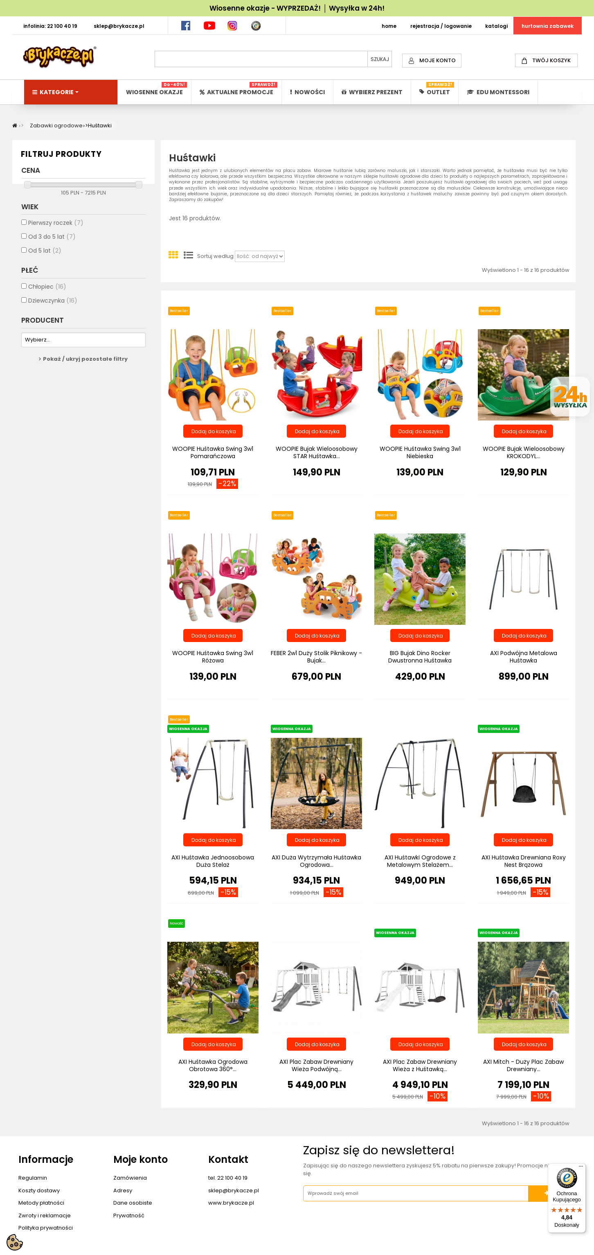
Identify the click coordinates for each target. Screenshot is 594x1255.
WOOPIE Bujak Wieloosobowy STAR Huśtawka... (317, 452)
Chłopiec (47, 292)
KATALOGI (496, 26)
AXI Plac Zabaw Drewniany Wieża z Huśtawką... (420, 1065)
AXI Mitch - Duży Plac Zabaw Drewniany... (523, 1065)
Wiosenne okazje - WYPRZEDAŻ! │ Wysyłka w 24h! (297, 8)
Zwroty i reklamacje (44, 1215)
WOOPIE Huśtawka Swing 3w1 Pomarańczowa (212, 452)
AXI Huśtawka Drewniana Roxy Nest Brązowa (524, 861)
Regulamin (32, 1178)
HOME (389, 26)
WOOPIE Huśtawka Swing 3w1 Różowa (212, 656)
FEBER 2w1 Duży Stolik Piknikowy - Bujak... (316, 656)
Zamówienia (130, 1178)
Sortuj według (215, 256)
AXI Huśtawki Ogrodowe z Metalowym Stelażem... (420, 861)
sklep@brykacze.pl (233, 1190)
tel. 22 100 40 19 (228, 1178)
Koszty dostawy (39, 1190)
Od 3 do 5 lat (52, 243)
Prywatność (128, 1215)
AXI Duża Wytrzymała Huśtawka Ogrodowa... (316, 861)
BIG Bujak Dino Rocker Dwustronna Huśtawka (420, 656)
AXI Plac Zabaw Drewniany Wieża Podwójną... (316, 1065)
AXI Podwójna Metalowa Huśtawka (523, 656)
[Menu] (581, 1168)
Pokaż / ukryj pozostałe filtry (85, 365)
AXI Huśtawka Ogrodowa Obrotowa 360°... (213, 1065)
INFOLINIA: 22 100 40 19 (50, 26)
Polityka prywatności (45, 1228)
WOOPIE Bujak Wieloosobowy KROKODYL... (524, 452)
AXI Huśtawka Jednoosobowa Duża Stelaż (212, 861)
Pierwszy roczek (55, 229)
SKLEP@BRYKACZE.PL (119, 26)
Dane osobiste (132, 1203)
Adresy (122, 1190)
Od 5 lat (44, 257)
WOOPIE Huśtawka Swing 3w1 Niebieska (420, 452)
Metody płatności (41, 1203)
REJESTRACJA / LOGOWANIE (441, 26)
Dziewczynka (52, 306)
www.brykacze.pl (231, 1203)
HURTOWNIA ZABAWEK (548, 26)
